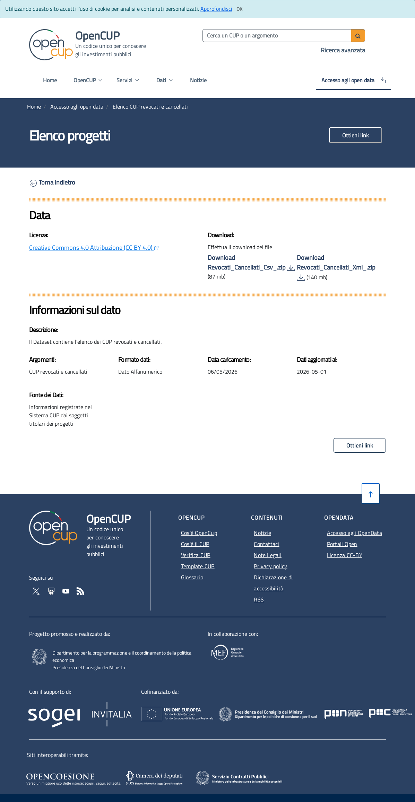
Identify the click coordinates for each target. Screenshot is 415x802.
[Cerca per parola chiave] (277, 35)
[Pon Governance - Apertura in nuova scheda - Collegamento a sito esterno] (375, 710)
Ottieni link (355, 135)
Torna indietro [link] (52, 182)
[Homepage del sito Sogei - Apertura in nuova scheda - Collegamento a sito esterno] (59, 713)
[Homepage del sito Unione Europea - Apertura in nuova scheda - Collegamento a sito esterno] (210, 710)
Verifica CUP (195, 555)
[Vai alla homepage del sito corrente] (51, 44)
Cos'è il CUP (195, 544)
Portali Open (342, 544)
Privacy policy (270, 566)
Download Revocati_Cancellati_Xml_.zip (336, 267)
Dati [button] (164, 80)
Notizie (198, 80)
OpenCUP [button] (88, 80)
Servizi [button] (127, 80)
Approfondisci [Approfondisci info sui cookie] (216, 9)
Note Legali (268, 555)
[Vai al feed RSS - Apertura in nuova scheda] (80, 590)
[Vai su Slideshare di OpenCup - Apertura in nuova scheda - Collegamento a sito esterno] (52, 590)
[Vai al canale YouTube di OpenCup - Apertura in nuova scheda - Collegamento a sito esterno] (66, 590)
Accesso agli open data (353, 80)
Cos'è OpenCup (199, 533)
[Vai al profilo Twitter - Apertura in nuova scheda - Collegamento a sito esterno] (37, 590)
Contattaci (266, 544)
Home (50, 80)
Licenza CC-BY (344, 555)
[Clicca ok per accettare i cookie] (239, 9)
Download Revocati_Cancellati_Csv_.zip (251, 262)
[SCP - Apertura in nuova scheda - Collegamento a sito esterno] (249, 777)
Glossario (192, 577)
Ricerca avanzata (343, 50)
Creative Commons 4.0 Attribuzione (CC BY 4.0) (94, 247)
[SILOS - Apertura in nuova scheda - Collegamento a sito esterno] (155, 778)
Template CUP (198, 566)
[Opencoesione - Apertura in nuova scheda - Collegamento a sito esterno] (72, 778)
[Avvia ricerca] (358, 35)
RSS (259, 599)
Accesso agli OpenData (354, 533)
